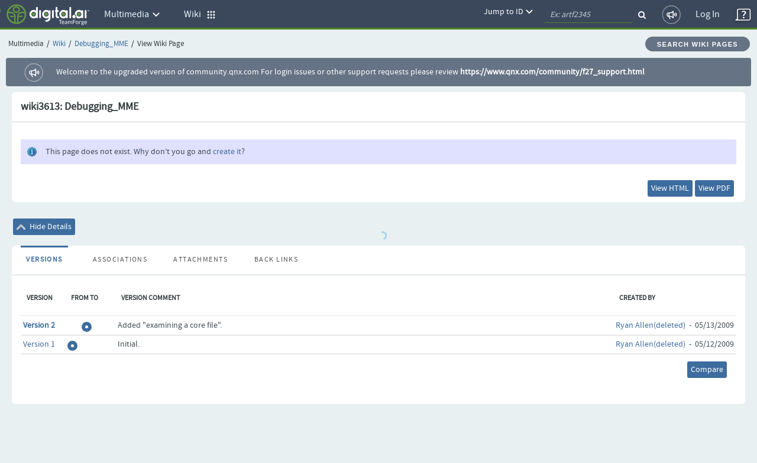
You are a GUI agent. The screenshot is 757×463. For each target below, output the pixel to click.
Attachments (200, 260)
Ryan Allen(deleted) (650, 325)
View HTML (670, 188)
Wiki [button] (200, 14)
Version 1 (39, 344)
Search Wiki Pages (697, 44)
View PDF (714, 188)
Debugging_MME (101, 44)
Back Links (276, 260)
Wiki (59, 44)
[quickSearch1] (588, 14)
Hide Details (44, 226)
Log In (707, 14)
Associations (120, 260)
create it (227, 151)
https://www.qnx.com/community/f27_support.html (552, 72)
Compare (707, 369)
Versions (44, 260)
